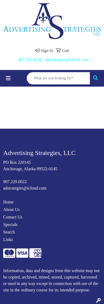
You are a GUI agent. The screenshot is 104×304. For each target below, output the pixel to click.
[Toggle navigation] (8, 78)
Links (8, 239)
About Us (11, 209)
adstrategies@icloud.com (67, 59)
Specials (10, 224)
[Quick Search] (58, 78)
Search (9, 232)
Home (8, 202)
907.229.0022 (30, 59)
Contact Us (12, 217)
